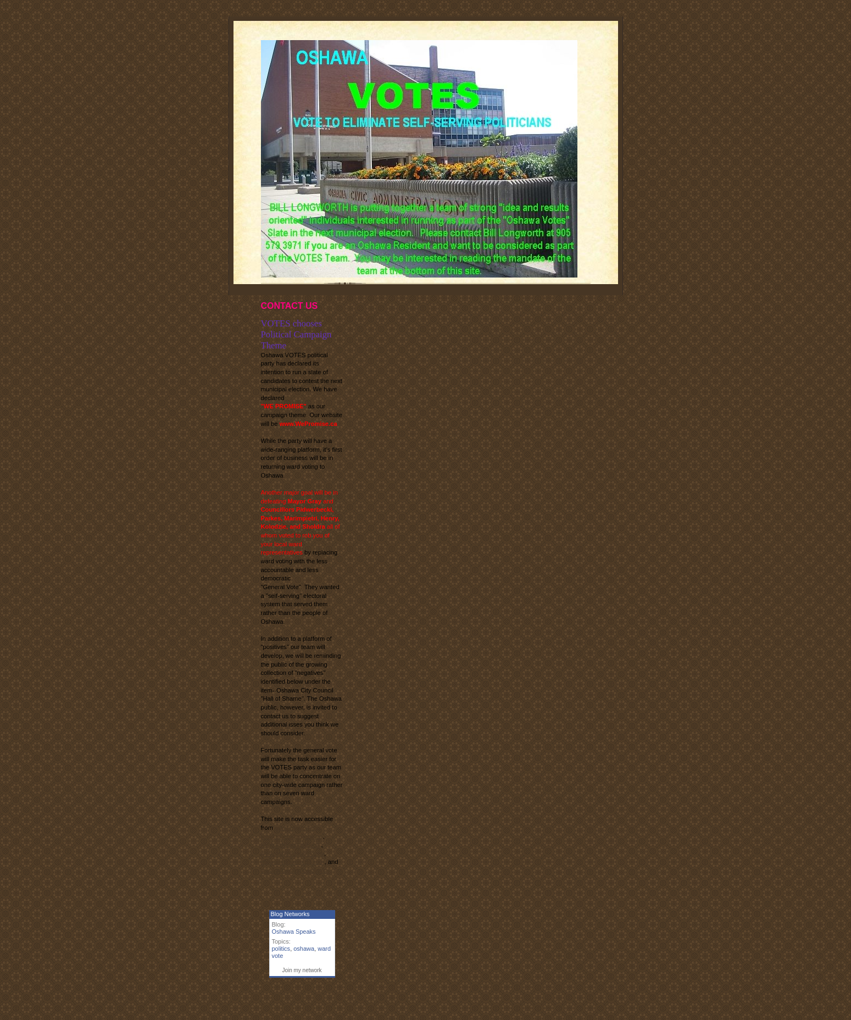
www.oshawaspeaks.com (295, 870)
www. (293, 853)
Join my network (301, 970)
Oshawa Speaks (294, 931)
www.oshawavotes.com (293, 861)
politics (281, 948)
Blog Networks (290, 914)
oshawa (303, 948)
